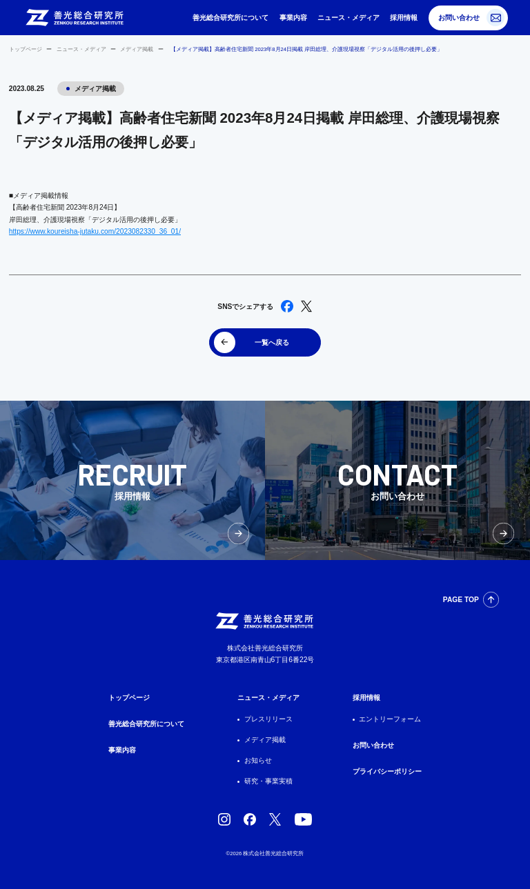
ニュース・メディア (348, 17)
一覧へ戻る (272, 342)
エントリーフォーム (390, 719)
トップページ (25, 49)
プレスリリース (268, 719)
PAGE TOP (461, 599)
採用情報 (404, 17)
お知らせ (258, 760)
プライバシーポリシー (387, 771)
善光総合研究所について (230, 17)
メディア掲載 (136, 49)
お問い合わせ (459, 17)
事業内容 (293, 17)
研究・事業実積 (268, 781)
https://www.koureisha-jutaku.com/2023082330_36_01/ (95, 231)
